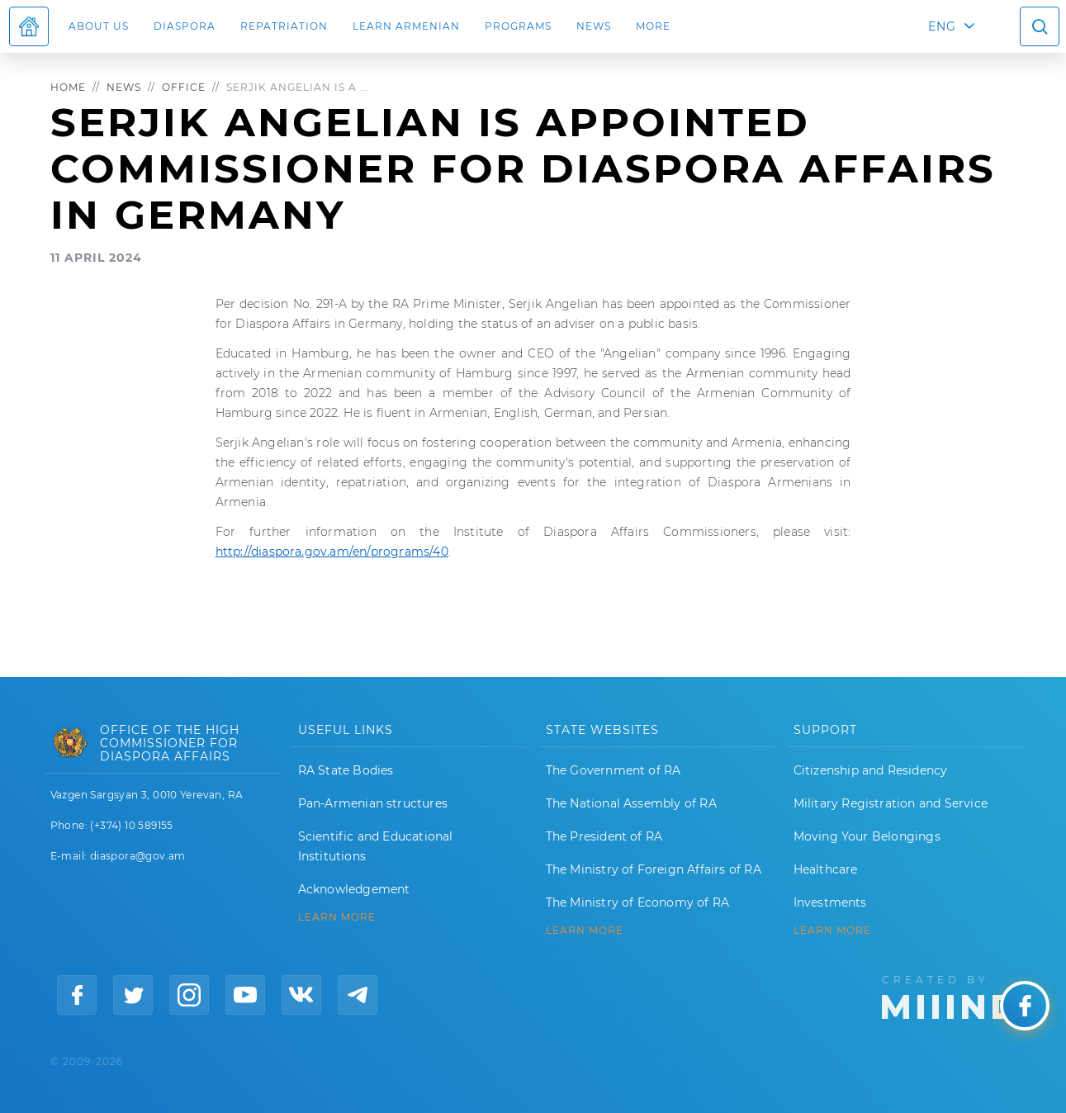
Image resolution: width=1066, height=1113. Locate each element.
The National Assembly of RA (631, 803)
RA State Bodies (346, 770)
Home (68, 87)
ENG (942, 26)
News (593, 26)
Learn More (832, 930)
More (653, 26)
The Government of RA (613, 770)
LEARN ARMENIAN (406, 26)
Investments (830, 902)
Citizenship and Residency (871, 770)
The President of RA (604, 836)
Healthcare (826, 869)
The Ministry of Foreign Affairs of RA (653, 869)
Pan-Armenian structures (373, 803)
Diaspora (185, 26)
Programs (518, 26)
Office (184, 87)
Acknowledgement (354, 889)
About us (99, 26)
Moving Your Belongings (867, 836)
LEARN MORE (337, 917)
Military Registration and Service (891, 803)
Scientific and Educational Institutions (375, 846)
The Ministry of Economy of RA (638, 902)
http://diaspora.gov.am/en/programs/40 (332, 551)
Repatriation (284, 26)
